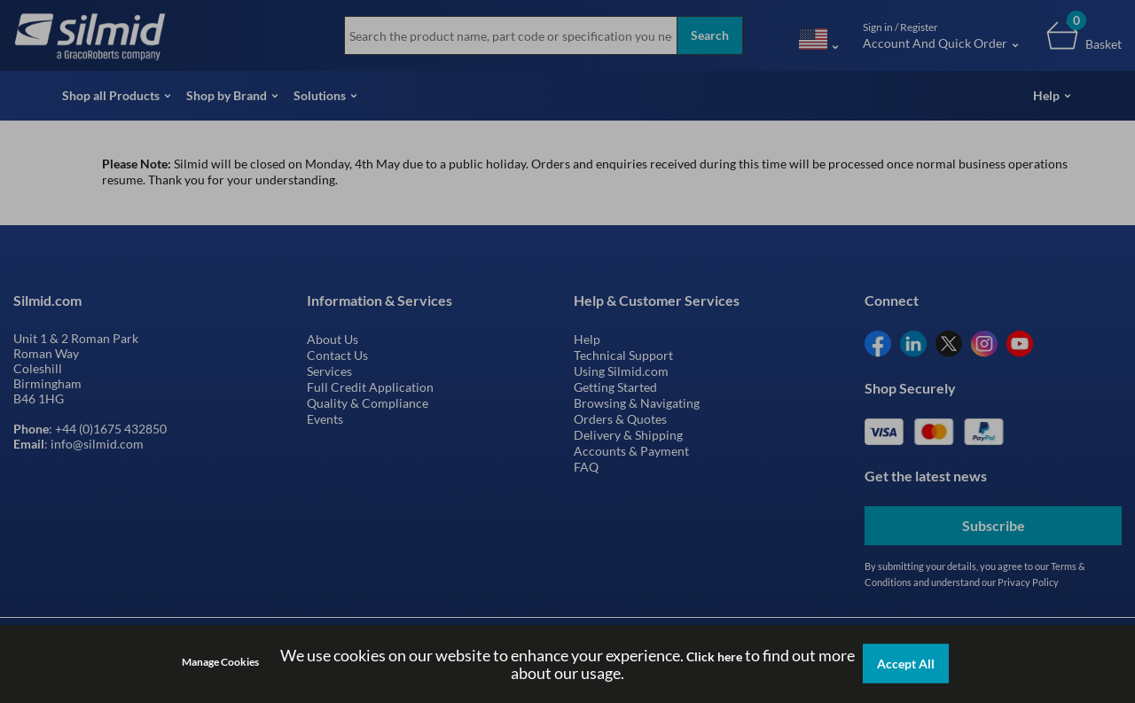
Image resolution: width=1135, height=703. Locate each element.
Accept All (906, 663)
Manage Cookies (220, 661)
